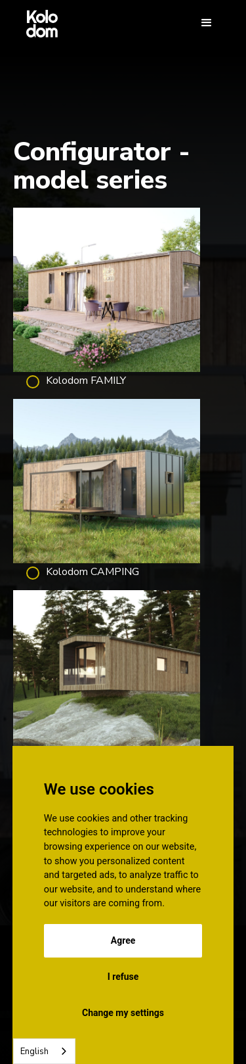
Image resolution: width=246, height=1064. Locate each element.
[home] (39, 23)
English (34, 1051)
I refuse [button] (123, 976)
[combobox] (44, 1051)
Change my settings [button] (123, 1012)
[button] (206, 23)
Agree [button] (123, 940)
